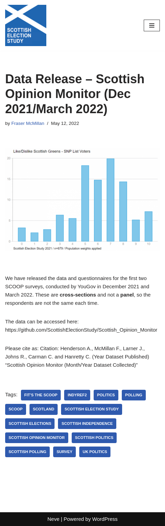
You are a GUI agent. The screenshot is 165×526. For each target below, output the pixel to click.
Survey (64, 452)
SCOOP (16, 409)
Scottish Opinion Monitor (37, 438)
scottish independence (87, 423)
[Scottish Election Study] (25, 25)
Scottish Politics (94, 438)
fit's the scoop (40, 395)
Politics (106, 395)
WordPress (105, 519)
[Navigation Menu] (152, 25)
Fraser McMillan (27, 123)
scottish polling (27, 452)
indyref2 (77, 395)
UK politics (95, 452)
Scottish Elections (30, 423)
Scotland (44, 409)
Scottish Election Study (91, 409)
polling (133, 395)
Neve (53, 519)
